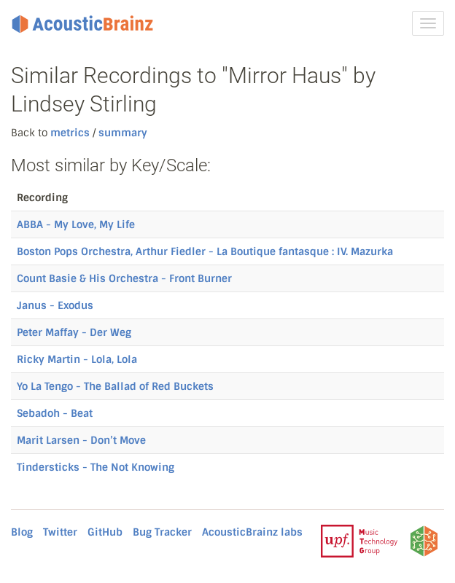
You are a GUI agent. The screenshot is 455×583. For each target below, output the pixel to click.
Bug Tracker (162, 532)
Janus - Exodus (55, 305)
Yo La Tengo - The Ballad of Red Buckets (115, 386)
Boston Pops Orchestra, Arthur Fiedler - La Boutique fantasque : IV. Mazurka (205, 251)
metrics (70, 132)
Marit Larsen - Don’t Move (81, 440)
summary (121, 132)
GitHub (105, 532)
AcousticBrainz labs (252, 532)
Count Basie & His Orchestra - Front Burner (124, 278)
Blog (22, 532)
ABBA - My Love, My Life (76, 224)
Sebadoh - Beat (55, 413)
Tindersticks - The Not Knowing (95, 467)
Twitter (60, 532)
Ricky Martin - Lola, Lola (77, 359)
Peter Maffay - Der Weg (74, 332)
